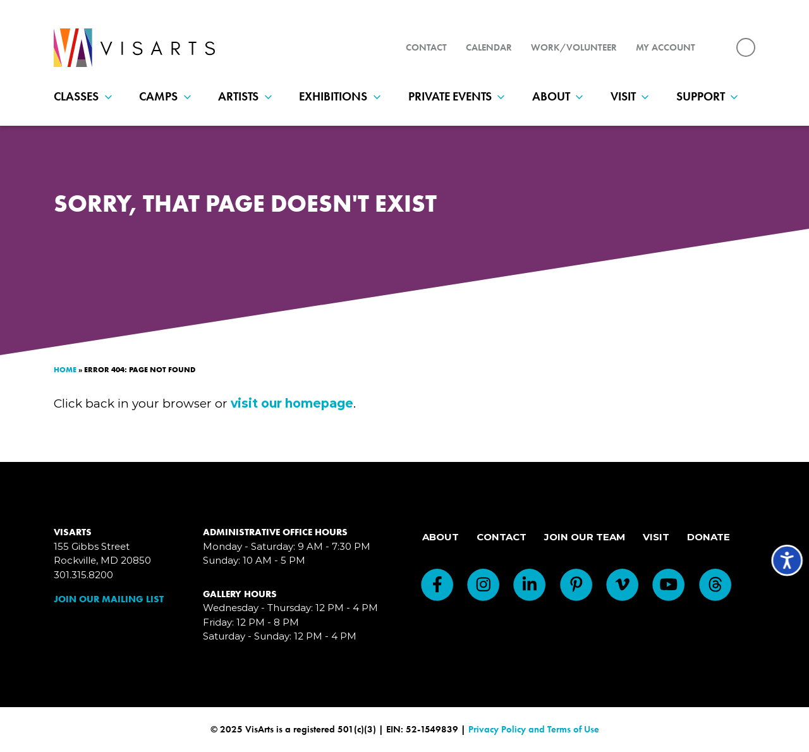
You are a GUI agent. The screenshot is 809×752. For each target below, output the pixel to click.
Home (65, 370)
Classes (86, 96)
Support (710, 96)
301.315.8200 (83, 575)
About (560, 96)
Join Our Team (584, 537)
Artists (247, 96)
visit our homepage (292, 403)
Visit (633, 96)
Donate (708, 537)
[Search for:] (745, 47)
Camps (168, 96)
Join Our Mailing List (109, 599)
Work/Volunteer (574, 47)
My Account (665, 47)
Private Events (459, 96)
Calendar (489, 47)
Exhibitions (342, 96)
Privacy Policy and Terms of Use (533, 729)
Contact (426, 47)
